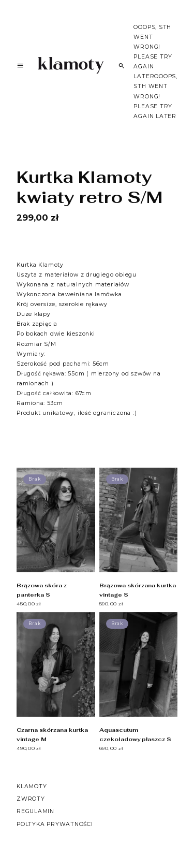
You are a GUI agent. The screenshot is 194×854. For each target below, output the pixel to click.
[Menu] (20, 67)
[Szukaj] (121, 65)
